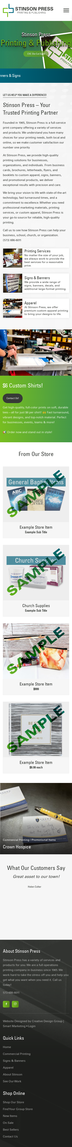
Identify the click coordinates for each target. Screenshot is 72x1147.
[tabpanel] (36, 884)
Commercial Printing (17, 1054)
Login (32, 1026)
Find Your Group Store (18, 1109)
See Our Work (12, 1081)
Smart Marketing (14, 1026)
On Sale (8, 1123)
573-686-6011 (11, 992)
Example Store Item (36, 527)
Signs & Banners (37, 277)
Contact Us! (13, 398)
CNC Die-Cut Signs (36, 55)
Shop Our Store (13, 1102)
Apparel (30, 302)
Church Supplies (36, 605)
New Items (10, 1116)
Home (7, 1047)
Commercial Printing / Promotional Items (29, 840)
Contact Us (10, 1136)
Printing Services (37, 251)
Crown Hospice (17, 847)
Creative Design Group (47, 1021)
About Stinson (12, 1074)
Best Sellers (11, 1129)
